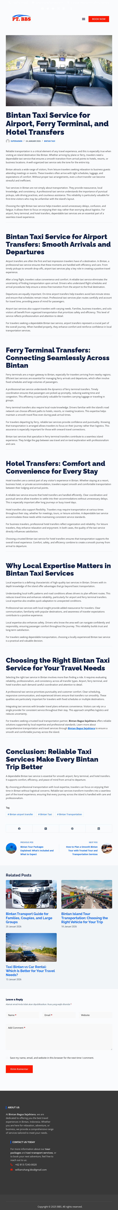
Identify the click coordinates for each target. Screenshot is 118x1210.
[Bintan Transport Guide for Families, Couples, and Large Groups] (31, 894)
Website (85, 1015)
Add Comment (16, 1028)
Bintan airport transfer (20, 814)
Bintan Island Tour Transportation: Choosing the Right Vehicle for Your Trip (84, 918)
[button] (71, 8)
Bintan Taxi (49, 141)
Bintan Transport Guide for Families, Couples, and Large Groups (29, 918)
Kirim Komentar (19, 1069)
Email (48, 1015)
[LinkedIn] (99, 829)
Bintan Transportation (69, 814)
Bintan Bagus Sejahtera (81, 728)
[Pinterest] (72, 829)
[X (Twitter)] (46, 829)
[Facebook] (19, 829)
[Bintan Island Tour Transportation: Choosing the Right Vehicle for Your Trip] (86, 894)
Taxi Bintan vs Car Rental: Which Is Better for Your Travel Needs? (30, 971)
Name (12, 1015)
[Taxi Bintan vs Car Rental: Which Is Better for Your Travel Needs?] (31, 947)
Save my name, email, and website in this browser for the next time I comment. (52, 1057)
